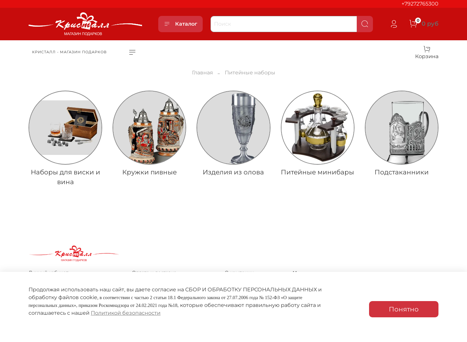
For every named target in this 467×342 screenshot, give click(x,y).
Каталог (180, 24)
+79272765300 (419, 4)
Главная (202, 73)
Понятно (404, 309)
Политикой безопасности (126, 313)
